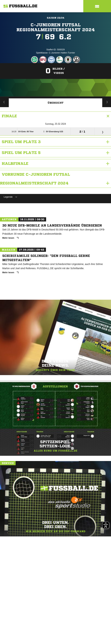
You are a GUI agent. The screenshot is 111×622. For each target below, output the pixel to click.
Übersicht (55, 103)
